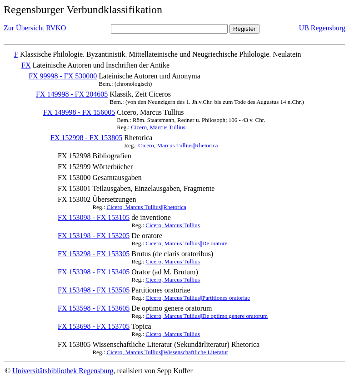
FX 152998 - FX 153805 (86, 137)
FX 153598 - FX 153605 (94, 308)
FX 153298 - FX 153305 (94, 254)
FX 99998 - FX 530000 (63, 76)
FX (25, 65)
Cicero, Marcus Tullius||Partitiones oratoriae (197, 297)
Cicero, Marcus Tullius (158, 127)
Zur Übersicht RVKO (35, 28)
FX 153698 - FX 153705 (94, 326)
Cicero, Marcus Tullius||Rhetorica (178, 145)
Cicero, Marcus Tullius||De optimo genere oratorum (206, 315)
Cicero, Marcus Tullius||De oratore (186, 243)
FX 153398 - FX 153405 (94, 272)
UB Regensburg (322, 28)
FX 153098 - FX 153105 (94, 217)
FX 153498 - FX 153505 (94, 290)
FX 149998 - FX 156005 (79, 112)
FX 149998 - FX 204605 (72, 94)
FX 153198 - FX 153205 (94, 235)
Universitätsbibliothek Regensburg (62, 371)
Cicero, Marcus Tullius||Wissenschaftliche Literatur (168, 352)
